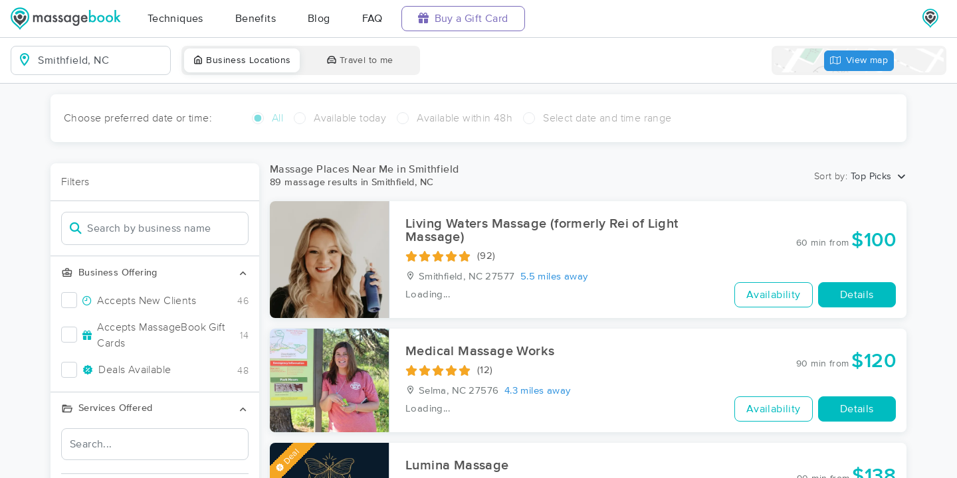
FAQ (372, 18)
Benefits (255, 18)
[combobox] (101, 60)
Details (857, 294)
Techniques (175, 18)
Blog (319, 18)
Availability (773, 294)
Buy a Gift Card (463, 18)
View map (859, 61)
